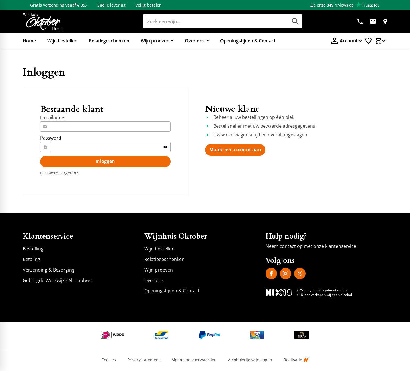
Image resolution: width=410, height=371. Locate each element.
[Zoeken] (209, 21)
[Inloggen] (105, 161)
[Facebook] (271, 273)
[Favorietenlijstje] (368, 40)
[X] (300, 273)
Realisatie (296, 360)
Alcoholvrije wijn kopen (250, 360)
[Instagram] (285, 273)
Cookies (108, 360)
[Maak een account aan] (235, 150)
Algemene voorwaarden (194, 360)
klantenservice (340, 246)
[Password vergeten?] (59, 173)
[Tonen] (165, 147)
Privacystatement (143, 360)
